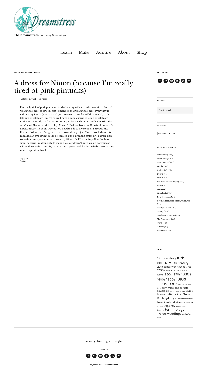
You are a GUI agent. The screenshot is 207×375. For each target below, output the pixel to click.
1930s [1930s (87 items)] (172, 284)
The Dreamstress (26, 35)
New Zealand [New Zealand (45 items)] (166, 302)
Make (84, 52)
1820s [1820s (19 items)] (178, 270)
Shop (142, 52)
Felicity (160, 178)
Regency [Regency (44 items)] (169, 305)
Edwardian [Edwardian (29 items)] (163, 290)
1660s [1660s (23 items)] (182, 267)
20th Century (163, 162)
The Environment (164, 219)
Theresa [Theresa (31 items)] (162, 313)
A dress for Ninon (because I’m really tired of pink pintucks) (73, 86)
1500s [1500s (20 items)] (176, 267)
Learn (66, 52)
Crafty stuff (162, 170)
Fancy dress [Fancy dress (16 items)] (174, 291)
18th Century (162, 155)
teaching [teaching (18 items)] (160, 310)
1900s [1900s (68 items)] (170, 279)
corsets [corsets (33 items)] (184, 287)
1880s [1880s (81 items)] (186, 274)
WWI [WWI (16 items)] (159, 317)
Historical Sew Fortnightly (168, 182)
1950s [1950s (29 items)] (188, 284)
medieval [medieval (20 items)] (179, 299)
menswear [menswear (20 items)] (187, 299)
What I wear (162, 230)
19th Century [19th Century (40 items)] (180, 263)
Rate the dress (163, 197)
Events (160, 174)
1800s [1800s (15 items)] (168, 271)
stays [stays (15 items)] (184, 306)
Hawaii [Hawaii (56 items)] (162, 294)
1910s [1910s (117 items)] (181, 279)
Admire (103, 52)
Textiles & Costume (166, 215)
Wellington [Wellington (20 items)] (187, 314)
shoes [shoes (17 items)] (178, 306)
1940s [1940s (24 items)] (181, 284)
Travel (159, 223)
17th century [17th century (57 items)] (166, 258)
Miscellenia (162, 193)
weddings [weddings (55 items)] (174, 314)
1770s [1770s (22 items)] (188, 267)
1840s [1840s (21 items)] (184, 270)
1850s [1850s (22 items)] (160, 275)
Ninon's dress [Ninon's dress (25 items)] (183, 302)
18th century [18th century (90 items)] (170, 260)
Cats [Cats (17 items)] (159, 288)
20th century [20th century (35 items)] (165, 266)
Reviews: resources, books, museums (173, 201)
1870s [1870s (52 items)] (176, 274)
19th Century (162, 158)
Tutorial (160, 227)
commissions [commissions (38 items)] (170, 287)
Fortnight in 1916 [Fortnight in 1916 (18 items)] (186, 291)
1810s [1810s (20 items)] (172, 270)
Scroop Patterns (164, 207)
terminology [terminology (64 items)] (174, 309)
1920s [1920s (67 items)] (162, 284)
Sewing (23, 161)
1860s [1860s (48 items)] (167, 274)
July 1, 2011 (24, 159)
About (124, 52)
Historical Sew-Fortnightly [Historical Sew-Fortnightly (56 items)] (173, 296)
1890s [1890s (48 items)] (161, 279)
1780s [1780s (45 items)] (161, 270)
